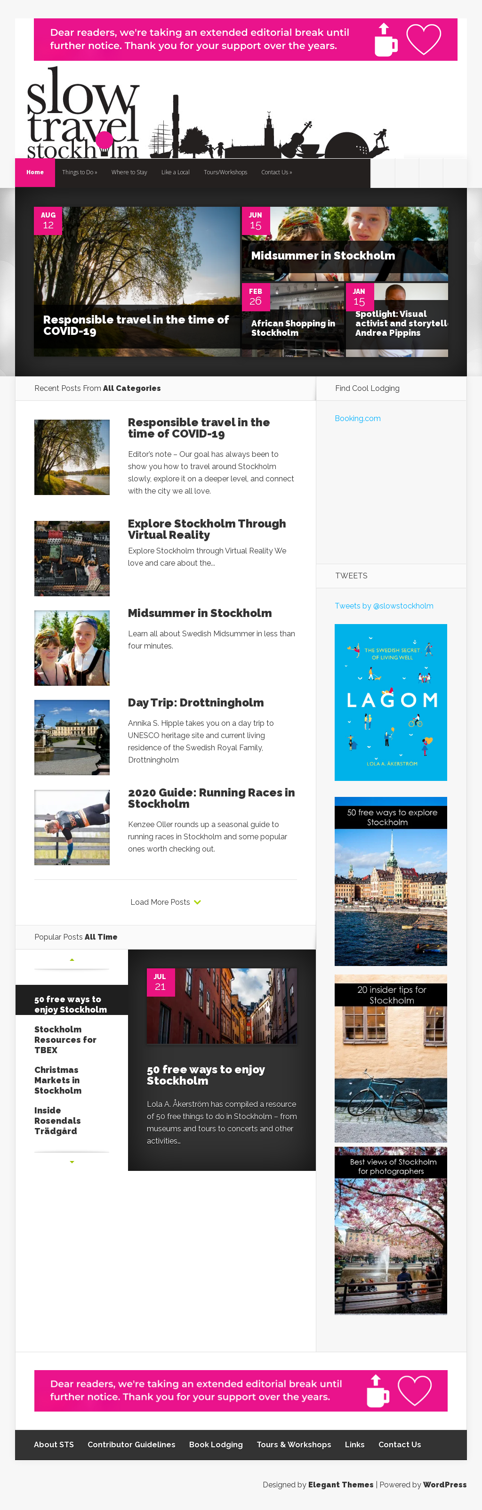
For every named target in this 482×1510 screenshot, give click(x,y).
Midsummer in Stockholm (323, 255)
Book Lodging (216, 1444)
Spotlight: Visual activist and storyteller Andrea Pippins (406, 323)
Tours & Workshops (294, 1444)
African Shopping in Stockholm (293, 328)
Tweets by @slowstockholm (384, 605)
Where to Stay (129, 172)
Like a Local (175, 172)
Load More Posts (160, 902)
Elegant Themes (341, 1484)
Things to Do (77, 172)
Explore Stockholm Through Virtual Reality (207, 529)
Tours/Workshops (225, 172)
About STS (54, 1444)
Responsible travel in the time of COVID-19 (136, 325)
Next (72, 1162)
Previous (72, 959)
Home (35, 172)
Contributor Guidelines (132, 1444)
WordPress (445, 1484)
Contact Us (274, 172)
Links (355, 1444)
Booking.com (358, 418)
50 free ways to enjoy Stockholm (206, 1075)
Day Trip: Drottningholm (196, 702)
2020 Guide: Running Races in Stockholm (211, 798)
